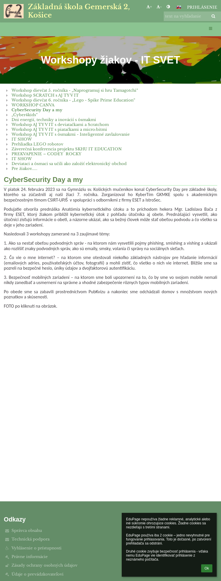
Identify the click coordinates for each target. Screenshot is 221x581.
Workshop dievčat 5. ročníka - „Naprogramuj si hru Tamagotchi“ (75, 90)
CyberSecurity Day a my (37, 110)
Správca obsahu (27, 530)
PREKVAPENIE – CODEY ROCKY (46, 154)
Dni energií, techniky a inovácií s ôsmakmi (54, 119)
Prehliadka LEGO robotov (37, 144)
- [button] (159, 6)
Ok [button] (207, 568)
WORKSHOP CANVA (33, 105)
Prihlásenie (202, 7)
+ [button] (149, 6)
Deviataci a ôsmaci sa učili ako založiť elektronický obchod (69, 163)
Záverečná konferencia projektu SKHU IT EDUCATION (67, 149)
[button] (178, 7)
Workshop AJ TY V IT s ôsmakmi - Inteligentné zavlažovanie (71, 134)
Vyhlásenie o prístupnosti (37, 548)
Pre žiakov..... (24, 168)
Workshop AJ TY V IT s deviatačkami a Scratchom (60, 124)
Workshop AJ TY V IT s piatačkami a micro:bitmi (59, 129)
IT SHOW (22, 139)
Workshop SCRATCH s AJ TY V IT (45, 95)
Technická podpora (30, 539)
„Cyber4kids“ (25, 114)
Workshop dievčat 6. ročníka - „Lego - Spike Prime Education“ (73, 100)
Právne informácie (30, 556)
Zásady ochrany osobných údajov (44, 565)
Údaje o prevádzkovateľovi (38, 574)
